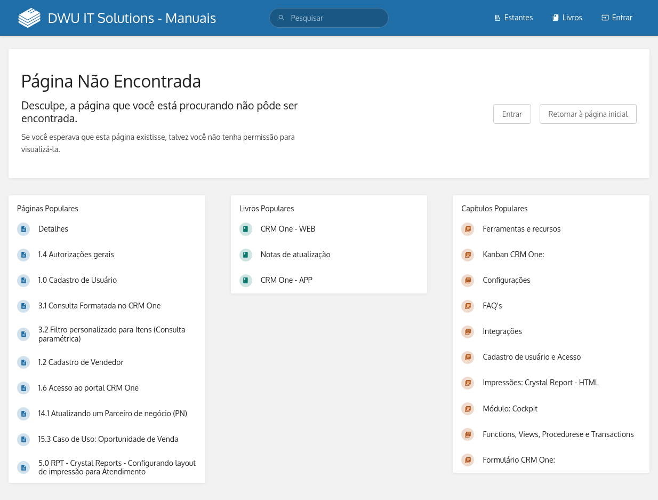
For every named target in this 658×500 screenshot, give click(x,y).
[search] (329, 18)
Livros (567, 17)
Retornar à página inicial (588, 113)
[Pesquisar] (281, 17)
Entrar (616, 17)
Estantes (513, 17)
